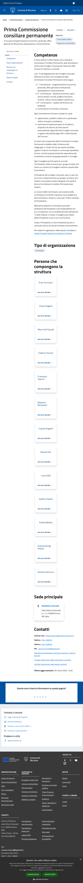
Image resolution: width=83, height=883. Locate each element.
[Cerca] (78, 10)
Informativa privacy (49, 828)
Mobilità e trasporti (29, 799)
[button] (41, 879)
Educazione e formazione (47, 780)
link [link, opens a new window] (62, 870)
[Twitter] (55, 10)
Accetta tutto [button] (33, 874)
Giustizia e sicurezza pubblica (49, 786)
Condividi (61, 30)
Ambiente (45, 799)
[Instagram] (66, 10)
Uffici (3, 786)
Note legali (46, 832)
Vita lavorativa (27, 788)
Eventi (64, 805)
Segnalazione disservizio (26, 829)
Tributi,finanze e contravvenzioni (48, 793)
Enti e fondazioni (7, 790)
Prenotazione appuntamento (27, 823)
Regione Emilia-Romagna (12, 3)
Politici (3, 794)
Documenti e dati (7, 804)
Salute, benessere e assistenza (49, 804)
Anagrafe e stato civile (30, 780)
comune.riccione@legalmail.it (49, 648)
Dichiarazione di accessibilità (48, 837)
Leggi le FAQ (26, 835)
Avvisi (64, 786)
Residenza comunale (50, 605)
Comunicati (66, 782)
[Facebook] (49, 10)
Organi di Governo (8, 778)
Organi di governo (32, 19)
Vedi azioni (72, 30)
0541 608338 (47, 644)
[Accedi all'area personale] (74, 3)
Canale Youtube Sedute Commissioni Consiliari (53, 233)
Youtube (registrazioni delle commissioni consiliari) (52, 660)
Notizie (64, 778)
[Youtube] (60, 10)
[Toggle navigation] (4, 10)
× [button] (80, 859)
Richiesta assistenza (29, 839)
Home (5, 19)
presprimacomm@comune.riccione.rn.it (59, 635)
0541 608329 (47, 640)
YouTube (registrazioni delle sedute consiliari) (50, 664)
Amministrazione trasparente (48, 823)
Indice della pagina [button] (12, 51)
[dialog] (41, 870)
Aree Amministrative (9, 782)
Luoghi (64, 801)
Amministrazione (16, 19)
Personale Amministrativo (7, 799)
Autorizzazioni (47, 809)
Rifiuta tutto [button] (50, 874)
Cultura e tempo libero (30, 784)
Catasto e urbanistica (29, 795)
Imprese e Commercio (29, 791)
